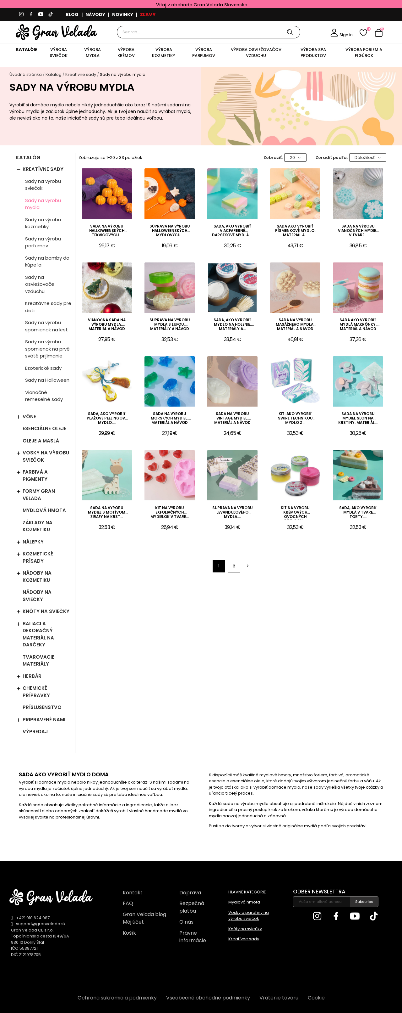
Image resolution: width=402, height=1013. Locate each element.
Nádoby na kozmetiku (37, 576)
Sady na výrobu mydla (43, 204)
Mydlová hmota (44, 510)
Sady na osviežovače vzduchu (39, 284)
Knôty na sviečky (46, 611)
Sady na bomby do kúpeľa (47, 261)
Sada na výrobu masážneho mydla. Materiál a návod (295, 324)
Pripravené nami (44, 719)
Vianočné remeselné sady (44, 396)
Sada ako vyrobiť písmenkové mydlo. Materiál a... (295, 231)
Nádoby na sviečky (37, 596)
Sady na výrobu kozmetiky (43, 223)
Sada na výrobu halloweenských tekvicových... (106, 231)
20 (295, 157)
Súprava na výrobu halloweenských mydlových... (169, 231)
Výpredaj (35, 731)
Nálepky (33, 541)
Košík (129, 933)
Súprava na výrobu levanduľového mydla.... (232, 512)
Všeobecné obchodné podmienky (208, 997)
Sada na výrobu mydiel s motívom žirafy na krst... (106, 512)
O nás (186, 922)
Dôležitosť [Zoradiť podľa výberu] (368, 157)
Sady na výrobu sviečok (43, 185)
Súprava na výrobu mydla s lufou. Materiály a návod (169, 324)
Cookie (316, 997)
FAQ (128, 903)
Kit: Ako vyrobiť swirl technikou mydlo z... (295, 418)
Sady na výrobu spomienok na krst (46, 326)
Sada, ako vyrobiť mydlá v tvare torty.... (358, 512)
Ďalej (247, 565)
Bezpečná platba (191, 907)
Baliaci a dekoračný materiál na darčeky (38, 634)
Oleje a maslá (41, 440)
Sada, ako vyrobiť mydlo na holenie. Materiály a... (232, 324)
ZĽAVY (148, 14)
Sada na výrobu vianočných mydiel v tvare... (358, 231)
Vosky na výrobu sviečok (46, 456)
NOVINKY (122, 14)
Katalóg (28, 158)
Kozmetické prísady (38, 557)
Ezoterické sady (43, 368)
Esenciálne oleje (44, 428)
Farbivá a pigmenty (35, 475)
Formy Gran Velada (39, 495)
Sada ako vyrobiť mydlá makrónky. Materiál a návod (358, 324)
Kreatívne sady (43, 169)
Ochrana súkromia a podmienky (117, 997)
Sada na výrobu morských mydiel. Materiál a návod (169, 418)
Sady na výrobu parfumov (43, 242)
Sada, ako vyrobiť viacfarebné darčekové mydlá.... (232, 231)
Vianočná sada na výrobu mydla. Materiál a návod (107, 324)
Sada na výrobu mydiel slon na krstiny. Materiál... (358, 418)
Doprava (190, 892)
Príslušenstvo (42, 707)
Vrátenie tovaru (278, 997)
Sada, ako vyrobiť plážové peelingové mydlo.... (107, 418)
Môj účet (133, 922)
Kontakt (133, 892)
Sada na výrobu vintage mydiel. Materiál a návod (232, 418)
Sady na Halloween (47, 380)
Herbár (32, 676)
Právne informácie (192, 936)
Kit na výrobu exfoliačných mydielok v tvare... (169, 512)
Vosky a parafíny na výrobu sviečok (248, 915)
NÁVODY (95, 14)
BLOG (72, 14)
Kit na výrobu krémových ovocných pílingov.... (295, 513)
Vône (29, 416)
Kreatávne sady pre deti (48, 307)
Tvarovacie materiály (38, 660)
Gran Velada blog (144, 914)
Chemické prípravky (36, 692)
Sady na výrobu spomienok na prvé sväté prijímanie (47, 348)
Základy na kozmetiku (37, 526)
